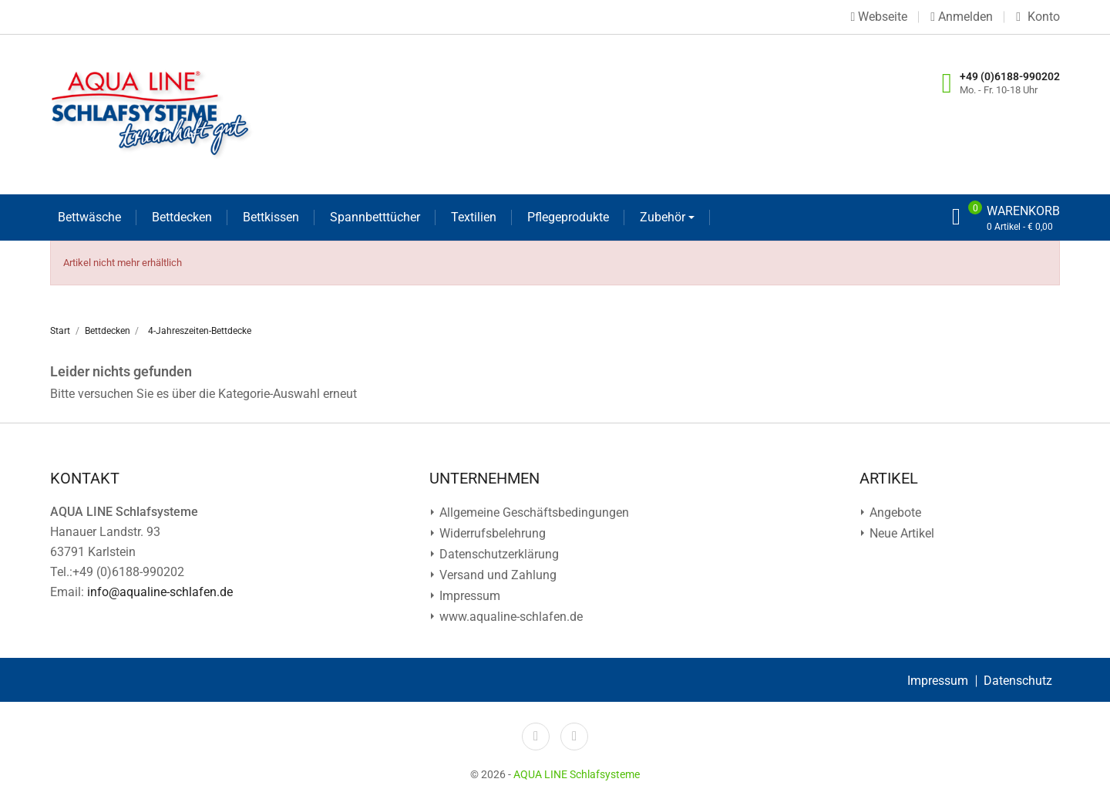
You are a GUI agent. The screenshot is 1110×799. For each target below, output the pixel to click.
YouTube (574, 736)
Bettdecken (182, 217)
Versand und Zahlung (496, 575)
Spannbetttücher (375, 217)
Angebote (893, 512)
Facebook (536, 736)
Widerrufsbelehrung (491, 533)
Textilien (473, 217)
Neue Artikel (900, 533)
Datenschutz (1018, 680)
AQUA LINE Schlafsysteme (576, 774)
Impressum (468, 595)
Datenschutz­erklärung (497, 554)
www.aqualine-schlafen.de (509, 616)
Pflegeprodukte (568, 217)
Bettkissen (271, 217)
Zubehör (664, 217)
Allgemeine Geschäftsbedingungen (532, 512)
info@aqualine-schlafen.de (160, 592)
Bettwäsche (89, 217)
